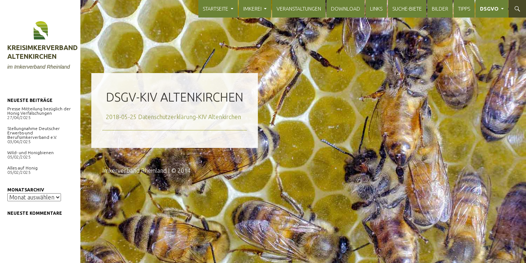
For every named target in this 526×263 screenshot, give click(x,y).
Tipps (464, 9)
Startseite (215, 9)
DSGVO (489, 9)
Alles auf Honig (22, 167)
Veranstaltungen (299, 9)
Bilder (440, 9)
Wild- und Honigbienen (30, 152)
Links (376, 9)
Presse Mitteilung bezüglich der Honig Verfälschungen (39, 110)
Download (345, 9)
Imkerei (252, 9)
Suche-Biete (407, 9)
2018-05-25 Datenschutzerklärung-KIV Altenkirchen (173, 117)
